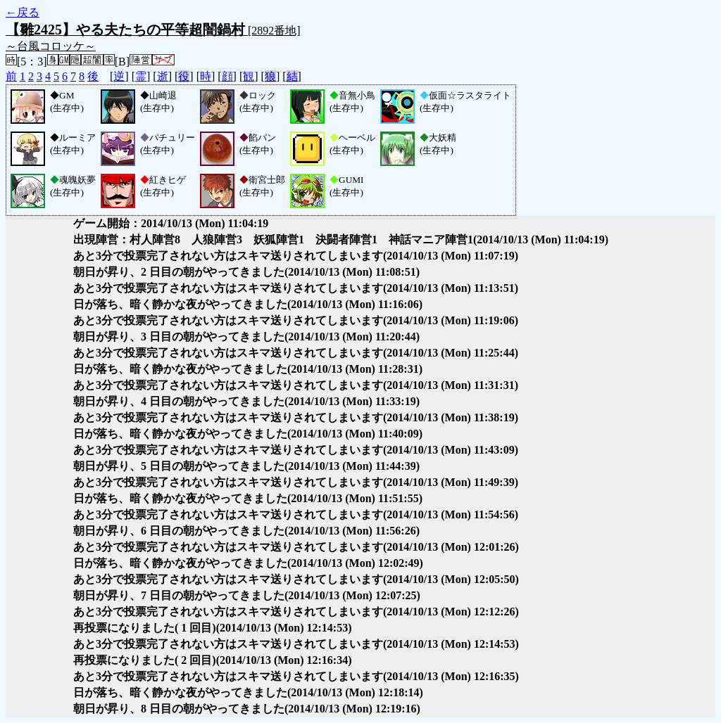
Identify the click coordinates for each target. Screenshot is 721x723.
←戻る (22, 12)
